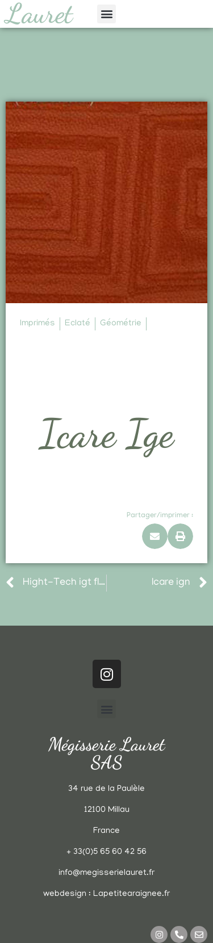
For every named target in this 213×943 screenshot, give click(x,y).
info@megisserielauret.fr (106, 873)
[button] (106, 14)
